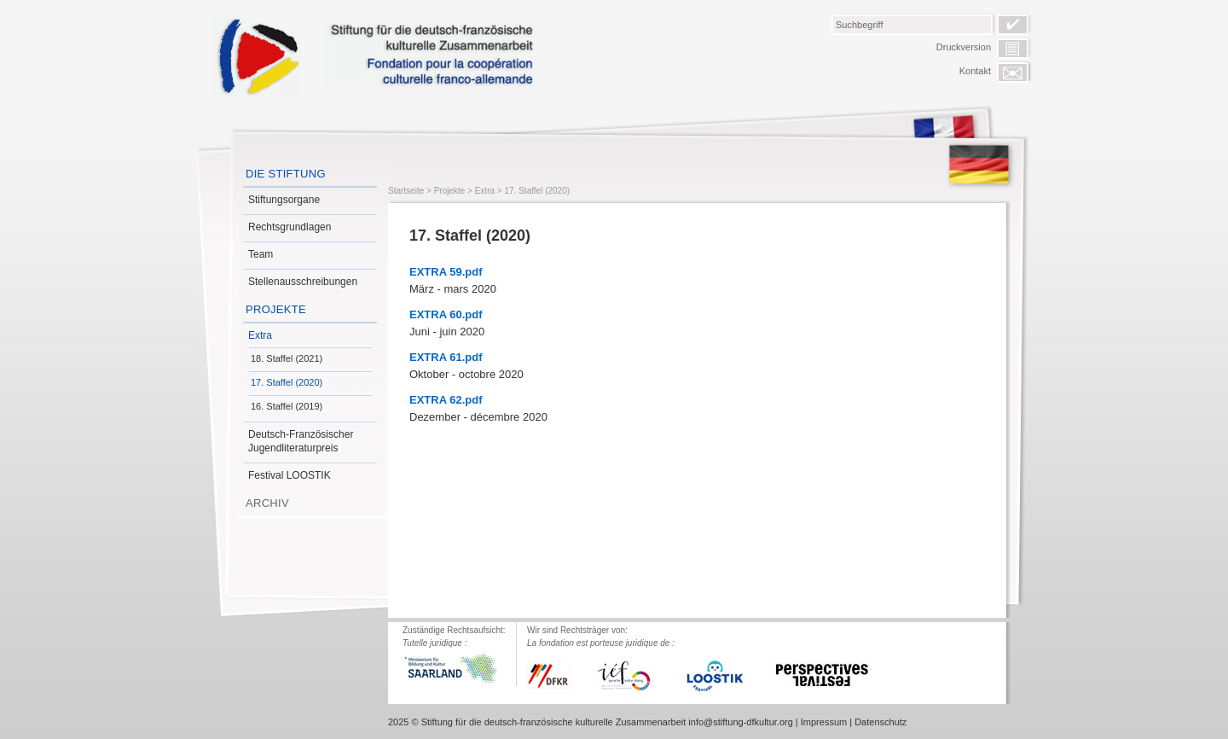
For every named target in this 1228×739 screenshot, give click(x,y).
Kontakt (975, 71)
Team (260, 254)
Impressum (824, 722)
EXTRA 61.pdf (445, 357)
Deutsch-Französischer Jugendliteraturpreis (300, 441)
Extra (260, 335)
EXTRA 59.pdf (445, 271)
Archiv (267, 503)
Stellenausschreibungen (302, 282)
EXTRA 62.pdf (445, 399)
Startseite (406, 190)
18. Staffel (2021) (286, 358)
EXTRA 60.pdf (445, 314)
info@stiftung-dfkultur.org (740, 722)
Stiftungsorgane (284, 200)
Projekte (276, 309)
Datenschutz (880, 722)
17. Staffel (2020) (286, 382)
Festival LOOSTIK (289, 475)
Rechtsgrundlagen (289, 227)
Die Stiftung (286, 173)
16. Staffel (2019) (286, 406)
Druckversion (963, 47)
